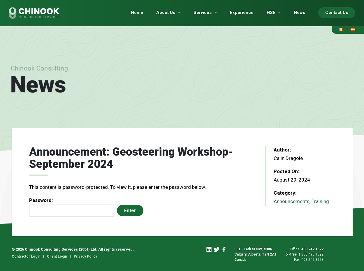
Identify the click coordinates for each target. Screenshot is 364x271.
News (299, 12)
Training (320, 201)
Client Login (57, 256)
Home (137, 12)
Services (203, 12)
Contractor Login (26, 256)
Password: (71, 207)
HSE (271, 12)
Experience (242, 12)
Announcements (292, 201)
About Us (165, 12)
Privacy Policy (85, 256)
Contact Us (336, 12)
